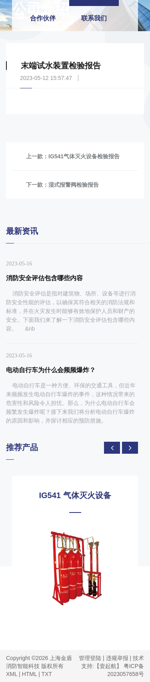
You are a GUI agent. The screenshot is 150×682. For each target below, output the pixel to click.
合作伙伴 (43, 18)
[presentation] (112, 448)
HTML (29, 674)
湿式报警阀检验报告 (73, 184)
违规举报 (117, 658)
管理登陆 (90, 658)
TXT (46, 674)
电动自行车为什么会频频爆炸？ (51, 370)
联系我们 (94, 18)
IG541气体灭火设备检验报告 (84, 156)
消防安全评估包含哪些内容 (44, 278)
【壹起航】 (108, 666)
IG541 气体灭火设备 (75, 495)
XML (11, 674)
